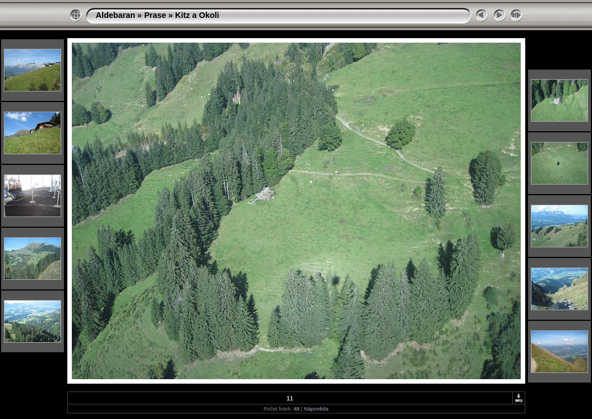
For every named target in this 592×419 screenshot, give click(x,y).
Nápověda (316, 409)
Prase (155, 15)
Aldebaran (115, 15)
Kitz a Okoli (197, 15)
